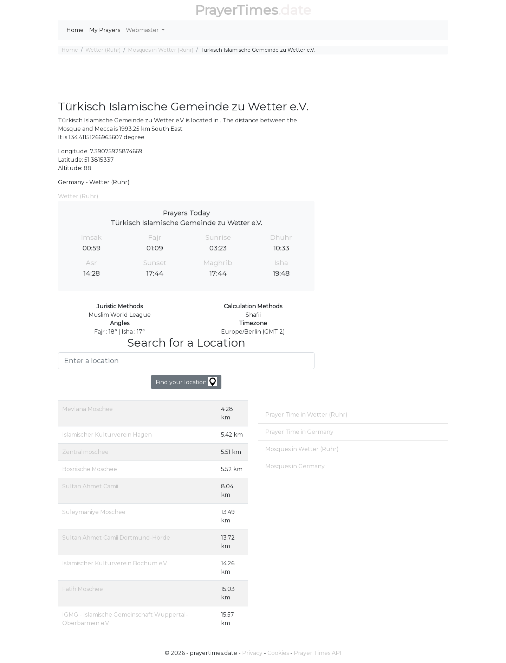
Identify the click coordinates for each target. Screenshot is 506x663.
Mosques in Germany (295, 466)
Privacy (252, 653)
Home (75, 30)
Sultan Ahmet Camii (90, 486)
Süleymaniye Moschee (93, 512)
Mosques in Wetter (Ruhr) (160, 50)
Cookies (278, 653)
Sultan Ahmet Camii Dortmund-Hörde (116, 537)
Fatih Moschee (82, 589)
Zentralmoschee (85, 452)
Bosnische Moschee (89, 469)
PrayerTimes (236, 10)
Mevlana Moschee (87, 409)
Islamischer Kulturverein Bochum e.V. (115, 563)
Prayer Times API (318, 653)
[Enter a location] (186, 360)
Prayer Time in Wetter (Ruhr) (306, 414)
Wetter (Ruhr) (103, 50)
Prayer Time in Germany (299, 432)
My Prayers (104, 30)
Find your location (186, 381)
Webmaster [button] (143, 30)
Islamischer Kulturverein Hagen (107, 434)
